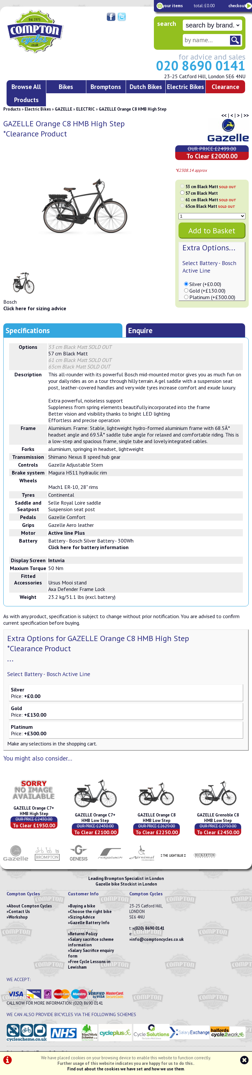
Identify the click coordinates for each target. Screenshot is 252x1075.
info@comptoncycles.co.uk (157, 939)
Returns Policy (83, 934)
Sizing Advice (82, 917)
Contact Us (19, 911)
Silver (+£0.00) (205, 284)
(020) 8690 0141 (149, 928)
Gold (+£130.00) (207, 290)
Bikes (66, 86)
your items (172, 6)
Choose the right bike (91, 911)
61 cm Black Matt (210, 200)
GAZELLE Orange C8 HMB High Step (132, 109)
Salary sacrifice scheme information (91, 942)
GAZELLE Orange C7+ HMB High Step (33, 810)
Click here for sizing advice (34, 308)
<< (223, 115)
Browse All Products (26, 93)
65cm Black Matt (210, 206)
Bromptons (106, 86)
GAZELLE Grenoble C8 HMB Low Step (218, 817)
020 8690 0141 (200, 65)
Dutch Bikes (146, 86)
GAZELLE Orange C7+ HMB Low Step (95, 817)
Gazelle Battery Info (90, 922)
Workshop (18, 917)
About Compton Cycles (30, 906)
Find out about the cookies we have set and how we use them (125, 1069)
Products (12, 109)
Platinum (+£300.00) (212, 297)
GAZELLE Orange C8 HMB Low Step (156, 817)
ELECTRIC (85, 109)
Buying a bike (82, 906)
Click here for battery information (88, 547)
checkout (237, 6)
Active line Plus (66, 532)
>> (246, 115)
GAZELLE (63, 109)
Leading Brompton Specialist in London (126, 878)
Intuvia (56, 560)
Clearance (225, 86)
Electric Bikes (185, 86)
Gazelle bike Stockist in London (126, 884)
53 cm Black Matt (210, 186)
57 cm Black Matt (201, 193)
